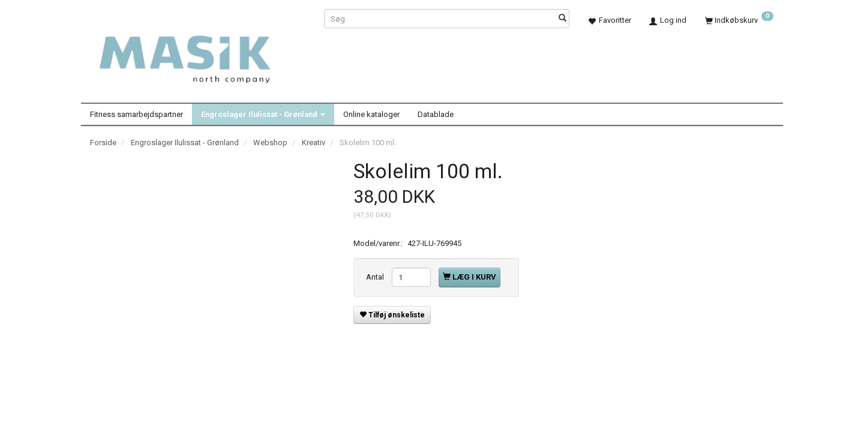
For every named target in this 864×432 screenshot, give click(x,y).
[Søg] (562, 19)
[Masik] (198, 53)
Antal (376, 276)
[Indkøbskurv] (739, 20)
